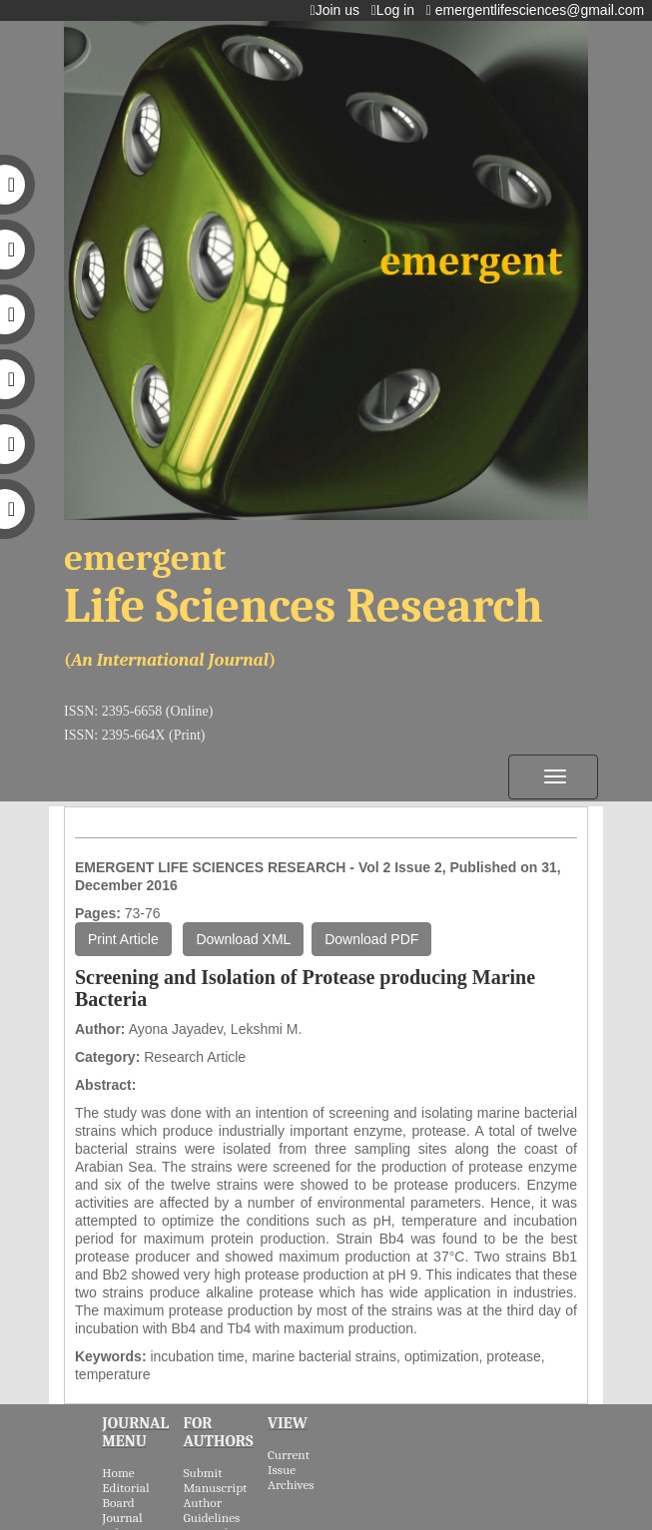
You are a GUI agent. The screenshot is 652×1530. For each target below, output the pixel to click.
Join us (339, 10)
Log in (396, 10)
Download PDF (371, 939)
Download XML (243, 939)
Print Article (123, 939)
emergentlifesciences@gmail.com (539, 10)
